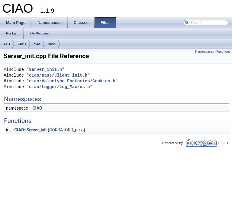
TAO (6, 44)
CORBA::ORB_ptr (64, 129)
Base (52, 44)
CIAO (22, 44)
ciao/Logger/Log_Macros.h (59, 87)
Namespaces (204, 52)
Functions (223, 52)
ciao (37, 44)
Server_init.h (45, 70)
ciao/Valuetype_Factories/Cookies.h (72, 81)
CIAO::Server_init (30, 129)
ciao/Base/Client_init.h (58, 75)
